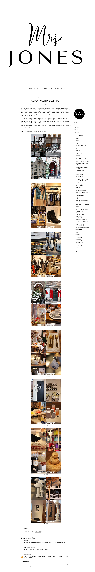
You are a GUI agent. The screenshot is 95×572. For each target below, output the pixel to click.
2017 (76, 124)
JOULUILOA (78, 150)
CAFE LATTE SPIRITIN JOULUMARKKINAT (80, 225)
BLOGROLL (63, 88)
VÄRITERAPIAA (78, 213)
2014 (76, 129)
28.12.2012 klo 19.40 (28, 559)
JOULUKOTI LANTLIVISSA (81, 214)
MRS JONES (36, 88)
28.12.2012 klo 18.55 (28, 550)
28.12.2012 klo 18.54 (28, 544)
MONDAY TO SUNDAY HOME (81, 219)
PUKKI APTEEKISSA (79, 137)
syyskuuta (78, 232)
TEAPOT (77, 140)
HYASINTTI (78, 197)
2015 (76, 127)
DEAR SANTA (78, 182)
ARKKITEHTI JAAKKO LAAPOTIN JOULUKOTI (82, 201)
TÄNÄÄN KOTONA (79, 174)
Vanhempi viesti (67, 564)
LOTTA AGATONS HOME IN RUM (82, 227)
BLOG (30, 88)
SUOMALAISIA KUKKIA (80, 170)
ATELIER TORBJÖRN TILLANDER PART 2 (82, 168)
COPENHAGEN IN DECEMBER (81, 145)
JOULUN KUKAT (79, 216)
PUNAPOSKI (78, 187)
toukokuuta (78, 239)
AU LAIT (77, 193)
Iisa (24, 540)
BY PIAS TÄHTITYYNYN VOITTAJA (82, 221)
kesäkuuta (78, 237)
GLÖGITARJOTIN (79, 153)
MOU (77, 148)
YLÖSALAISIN (78, 166)
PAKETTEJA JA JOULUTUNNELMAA (82, 160)
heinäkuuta (78, 235)
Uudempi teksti (24, 564)
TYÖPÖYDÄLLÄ (79, 218)
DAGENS (77, 198)
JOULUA (77, 143)
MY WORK (57, 88)
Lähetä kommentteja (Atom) (28, 566)
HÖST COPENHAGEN (80, 195)
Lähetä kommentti (26, 561)
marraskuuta (78, 229)
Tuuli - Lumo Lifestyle (28, 547)
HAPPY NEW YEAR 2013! (80, 135)
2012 (76, 132)
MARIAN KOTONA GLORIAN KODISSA (81, 172)
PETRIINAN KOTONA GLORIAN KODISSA (82, 164)
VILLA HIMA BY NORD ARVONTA (82, 209)
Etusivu (45, 564)
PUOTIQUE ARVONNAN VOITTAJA (82, 161)
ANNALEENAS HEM (79, 185)
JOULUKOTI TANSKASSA (80, 147)
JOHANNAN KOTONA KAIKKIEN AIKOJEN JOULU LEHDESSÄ (82, 180)
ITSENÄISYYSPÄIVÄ (79, 211)
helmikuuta (78, 244)
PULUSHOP (78, 138)
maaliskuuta (78, 242)
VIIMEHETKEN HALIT (80, 176)
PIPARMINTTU (78, 155)
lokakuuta (78, 231)
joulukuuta (78, 134)
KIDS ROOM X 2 (79, 206)
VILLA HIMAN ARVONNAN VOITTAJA (83, 192)
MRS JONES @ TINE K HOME (81, 190)
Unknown (26, 554)
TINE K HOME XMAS (79, 208)
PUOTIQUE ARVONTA (80, 189)
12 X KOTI (51, 88)
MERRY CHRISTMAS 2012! (81, 158)
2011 (76, 247)
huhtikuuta (78, 240)
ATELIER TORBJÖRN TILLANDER (82, 184)
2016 (76, 126)
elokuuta (78, 234)
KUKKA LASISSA (79, 178)
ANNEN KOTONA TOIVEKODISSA (82, 142)
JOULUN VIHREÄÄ (79, 156)
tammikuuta (78, 245)
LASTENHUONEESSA (80, 203)
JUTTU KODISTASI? (43, 88)
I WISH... (77, 151)
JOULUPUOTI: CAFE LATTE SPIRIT (82, 204)
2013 (76, 130)
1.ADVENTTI (78, 223)
